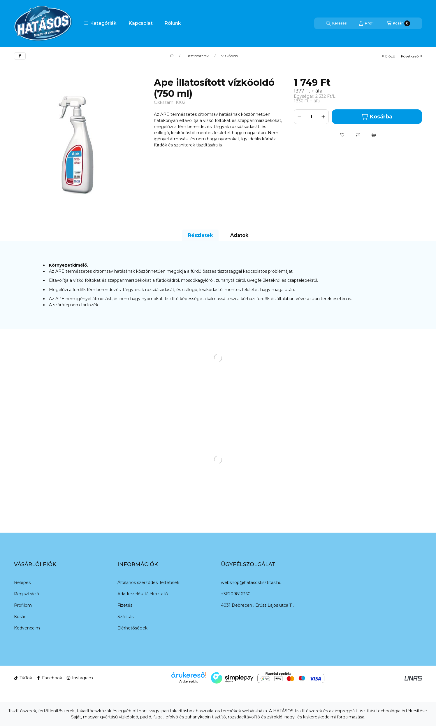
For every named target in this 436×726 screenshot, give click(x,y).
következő (411, 56)
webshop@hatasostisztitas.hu (251, 582)
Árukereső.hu (188, 681)
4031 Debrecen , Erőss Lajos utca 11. (257, 605)
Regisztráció (26, 593)
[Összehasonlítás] (358, 135)
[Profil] (366, 23)
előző (388, 56)
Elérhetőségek (132, 628)
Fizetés (124, 605)
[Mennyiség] (311, 117)
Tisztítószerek (197, 56)
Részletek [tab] (200, 235)
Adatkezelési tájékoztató (142, 593)
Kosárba (376, 116)
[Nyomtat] (374, 135)
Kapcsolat (141, 23)
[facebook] (20, 56)
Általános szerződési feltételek (148, 582)
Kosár (19, 616)
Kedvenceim (27, 628)
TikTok (23, 677)
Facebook (49, 677)
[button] (100, 23)
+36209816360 (236, 593)
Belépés (22, 582)
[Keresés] (336, 23)
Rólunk (172, 23)
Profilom (23, 605)
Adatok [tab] (239, 235)
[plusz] (323, 117)
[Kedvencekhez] (342, 135)
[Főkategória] (171, 56)
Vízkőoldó (229, 56)
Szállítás (125, 616)
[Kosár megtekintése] (398, 23)
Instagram (79, 677)
